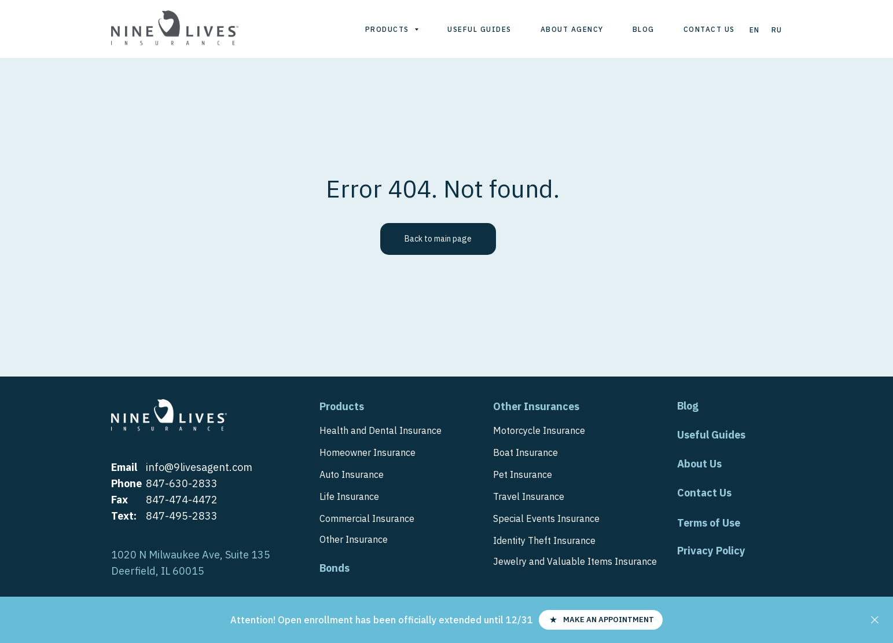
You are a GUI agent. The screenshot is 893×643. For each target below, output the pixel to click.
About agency (572, 29)
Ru (776, 29)
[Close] (874, 620)
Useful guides (479, 29)
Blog (644, 29)
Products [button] (388, 29)
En (754, 29)
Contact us (709, 29)
